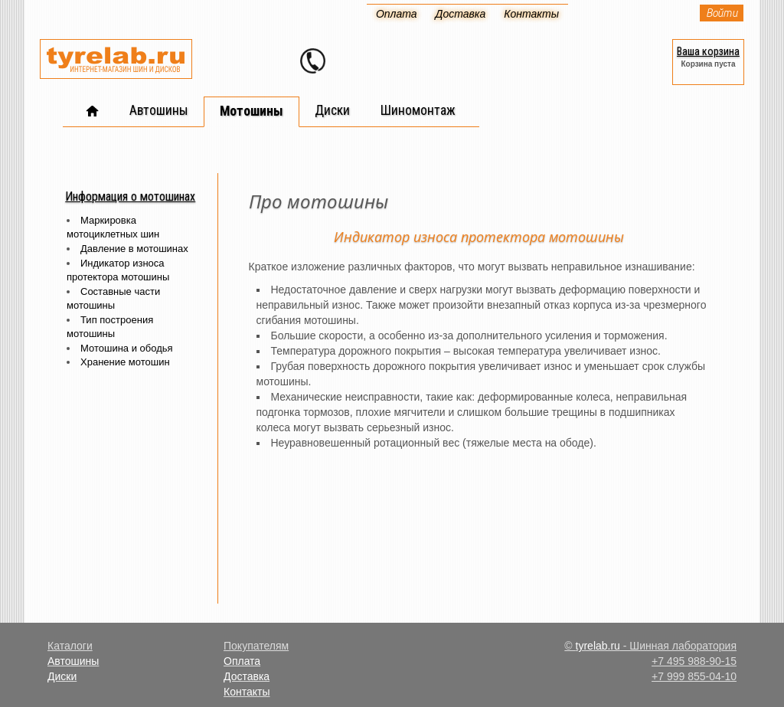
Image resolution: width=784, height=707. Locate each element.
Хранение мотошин (125, 362)
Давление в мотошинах (134, 248)
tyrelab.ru (598, 646)
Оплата (242, 661)
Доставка (247, 676)
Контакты (247, 692)
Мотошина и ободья (126, 348)
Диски (62, 676)
